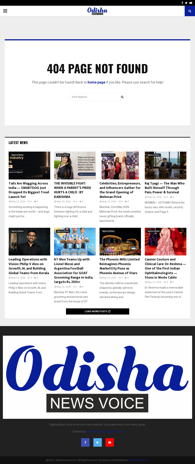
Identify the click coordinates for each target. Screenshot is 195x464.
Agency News (18, 155)
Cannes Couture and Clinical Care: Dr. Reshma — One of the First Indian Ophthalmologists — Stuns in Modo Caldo (165, 268)
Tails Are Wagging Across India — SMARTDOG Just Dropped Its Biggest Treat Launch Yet (29, 190)
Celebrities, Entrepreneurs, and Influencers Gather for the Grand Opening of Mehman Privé (120, 190)
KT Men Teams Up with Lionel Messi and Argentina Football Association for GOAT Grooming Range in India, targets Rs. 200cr (73, 271)
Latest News (18, 142)
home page (96, 82)
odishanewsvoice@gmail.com (105, 431)
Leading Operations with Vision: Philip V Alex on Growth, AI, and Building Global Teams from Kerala (29, 266)
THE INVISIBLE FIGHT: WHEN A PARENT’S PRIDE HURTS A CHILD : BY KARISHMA (72, 190)
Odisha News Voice (138, 460)
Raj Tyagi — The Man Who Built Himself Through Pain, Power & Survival (165, 188)
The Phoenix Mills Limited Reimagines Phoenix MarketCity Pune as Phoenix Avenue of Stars (120, 266)
